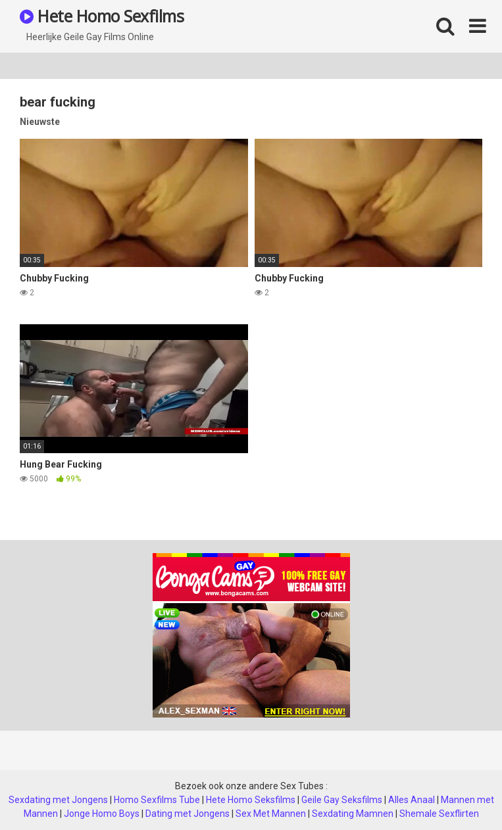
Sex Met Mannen (271, 813)
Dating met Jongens (187, 813)
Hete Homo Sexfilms (102, 16)
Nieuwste (40, 121)
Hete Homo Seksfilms (250, 799)
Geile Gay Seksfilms (341, 799)
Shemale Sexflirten (439, 813)
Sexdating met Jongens (58, 799)
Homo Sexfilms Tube (157, 799)
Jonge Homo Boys (101, 813)
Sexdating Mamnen (352, 813)
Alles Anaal (411, 799)
